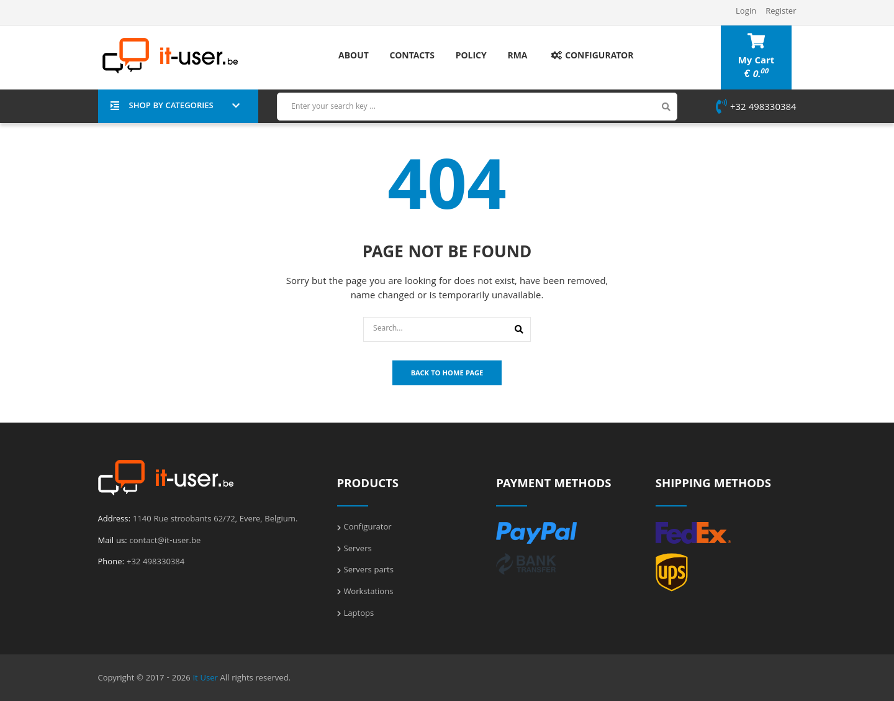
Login (746, 12)
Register (780, 12)
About (353, 56)
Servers (358, 549)
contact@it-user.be (165, 541)
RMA (517, 56)
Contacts (412, 56)
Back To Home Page (447, 374)
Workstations (369, 592)
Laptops (359, 614)
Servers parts (369, 570)
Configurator (590, 56)
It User (204, 678)
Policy (471, 56)
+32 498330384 (756, 108)
